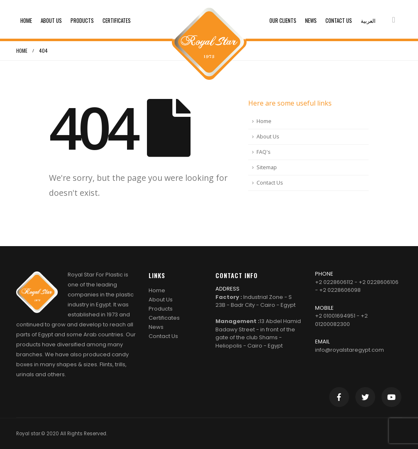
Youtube (391, 397)
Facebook (339, 397)
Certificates (117, 20)
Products (82, 20)
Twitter (365, 397)
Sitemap (267, 167)
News (311, 20)
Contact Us (338, 20)
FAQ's (264, 151)
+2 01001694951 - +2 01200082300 (341, 320)
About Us (51, 20)
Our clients (282, 20)
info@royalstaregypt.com (349, 350)
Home (26, 20)
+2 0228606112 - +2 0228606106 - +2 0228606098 (356, 286)
